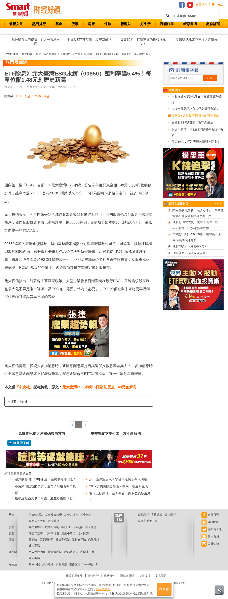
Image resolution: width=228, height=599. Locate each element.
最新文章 (16, 24)
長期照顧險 (46, 539)
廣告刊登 (93, 575)
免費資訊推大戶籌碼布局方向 (41, 434)
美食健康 (61, 564)
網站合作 (109, 575)
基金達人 (86, 514)
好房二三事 (36, 533)
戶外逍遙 (47, 564)
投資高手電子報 (147, 520)
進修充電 (74, 564)
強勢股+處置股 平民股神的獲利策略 (195, 115)
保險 (107, 24)
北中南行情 (52, 533)
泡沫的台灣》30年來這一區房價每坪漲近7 (45, 479)
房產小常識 (68, 533)
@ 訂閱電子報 (19, 443)
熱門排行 (39, 24)
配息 (27, 96)
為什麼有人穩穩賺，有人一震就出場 (35, 42)
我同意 (164, 589)
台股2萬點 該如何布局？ (189, 246)
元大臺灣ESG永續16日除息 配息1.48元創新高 (99, 387)
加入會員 (210, 536)
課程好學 (167, 24)
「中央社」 (24, 387)
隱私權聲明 (127, 575)
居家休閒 (34, 564)
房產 (91, 24)
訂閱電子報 (211, 529)
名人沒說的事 (37, 551)
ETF (19, 96)
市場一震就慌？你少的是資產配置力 (196, 108)
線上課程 (170, 514)
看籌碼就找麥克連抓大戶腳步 (197, 39)
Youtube (209, 521)
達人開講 (90, 527)
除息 (46, 96)
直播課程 (156, 514)
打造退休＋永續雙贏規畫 (188, 253)
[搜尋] (190, 15)
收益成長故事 (37, 520)
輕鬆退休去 (71, 551)
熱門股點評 (36, 527)
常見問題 (160, 575)
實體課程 (143, 514)
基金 (58, 24)
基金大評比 (71, 514)
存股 (64, 527)
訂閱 (209, 78)
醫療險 (33, 539)
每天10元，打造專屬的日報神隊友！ (143, 42)
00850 (37, 96)
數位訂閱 (213, 24)
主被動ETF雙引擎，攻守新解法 (89, 39)
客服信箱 (210, 543)
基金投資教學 (53, 514)
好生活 (145, 24)
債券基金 (53, 520)
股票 (75, 24)
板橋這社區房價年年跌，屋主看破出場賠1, (45, 498)
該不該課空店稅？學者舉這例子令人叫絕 (118, 479)
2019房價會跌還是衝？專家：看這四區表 (118, 486)
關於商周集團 (74, 575)
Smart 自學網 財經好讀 (49, 10)
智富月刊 (210, 514)
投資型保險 (63, 539)
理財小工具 (87, 551)
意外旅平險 (79, 539)
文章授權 (144, 575)
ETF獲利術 (76, 527)
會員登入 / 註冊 (205, 4)
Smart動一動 (90, 564)
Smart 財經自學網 (19, 10)
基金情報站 (36, 514)
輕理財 (126, 24)
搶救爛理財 (55, 551)
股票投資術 (52, 527)
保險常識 (93, 539)
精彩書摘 (190, 24)
